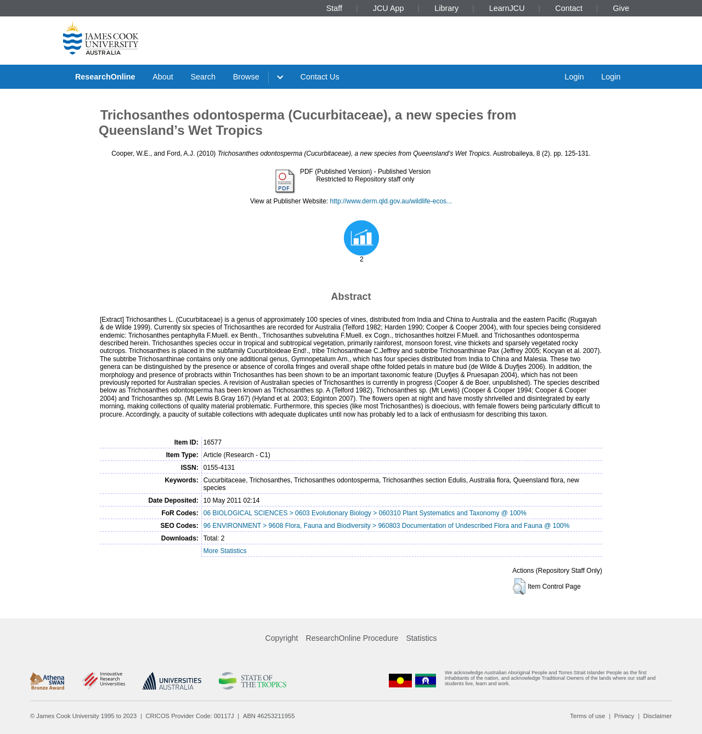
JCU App (388, 8)
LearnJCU (507, 8)
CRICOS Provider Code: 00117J (190, 716)
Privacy (624, 716)
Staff (334, 8)
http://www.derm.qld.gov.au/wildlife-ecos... (391, 201)
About (162, 76)
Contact (568, 8)
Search (203, 76)
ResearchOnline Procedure (352, 638)
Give (621, 8)
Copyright (281, 638)
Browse (246, 76)
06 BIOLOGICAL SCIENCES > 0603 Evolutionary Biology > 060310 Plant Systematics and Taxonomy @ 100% (364, 513)
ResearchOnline (105, 76)
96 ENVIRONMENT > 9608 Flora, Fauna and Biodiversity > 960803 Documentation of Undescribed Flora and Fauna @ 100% (386, 526)
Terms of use (587, 716)
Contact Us (320, 76)
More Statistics (225, 551)
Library (446, 8)
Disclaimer (657, 716)
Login (574, 76)
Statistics (421, 638)
